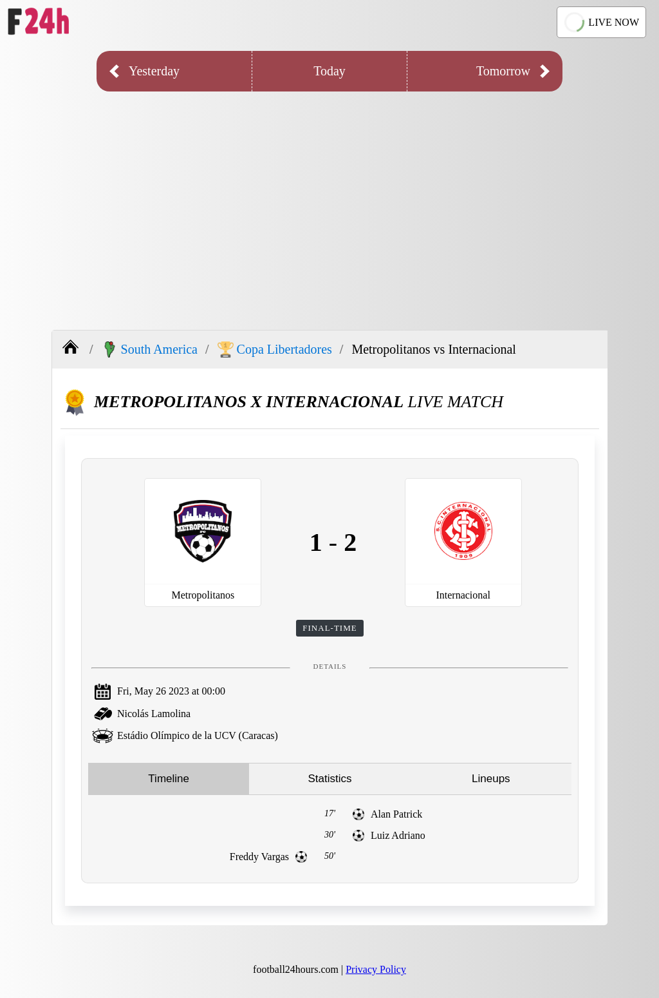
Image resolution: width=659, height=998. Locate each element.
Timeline (168, 778)
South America (150, 349)
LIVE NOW (600, 22)
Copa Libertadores (275, 349)
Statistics (329, 778)
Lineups (491, 778)
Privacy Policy (376, 969)
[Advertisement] (329, 201)
